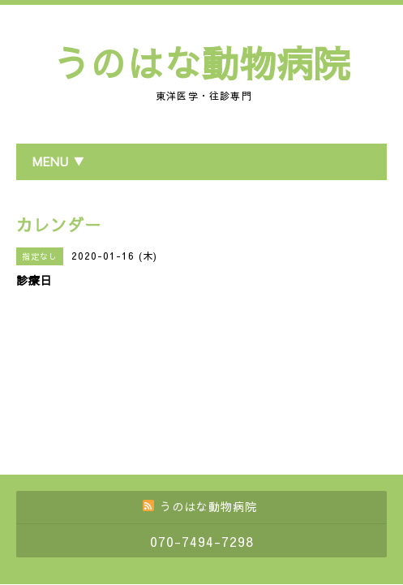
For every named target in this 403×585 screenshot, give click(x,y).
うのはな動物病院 (202, 62)
